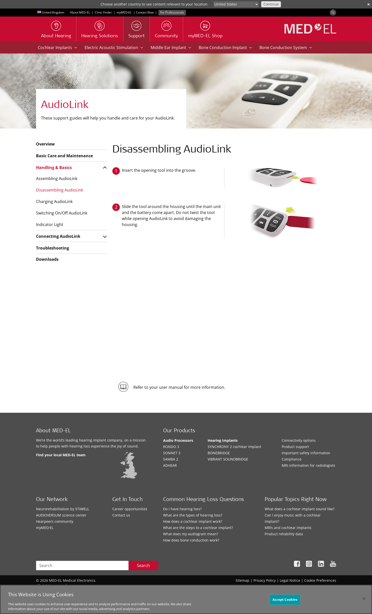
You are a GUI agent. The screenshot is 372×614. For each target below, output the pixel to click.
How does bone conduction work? (191, 540)
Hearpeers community (54, 521)
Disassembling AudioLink (59, 190)
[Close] (363, 598)
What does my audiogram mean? (190, 534)
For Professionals (172, 12)
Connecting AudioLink (58, 236)
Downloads (47, 259)
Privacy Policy (264, 580)
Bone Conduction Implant (225, 47)
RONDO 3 (171, 446)
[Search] (333, 12)
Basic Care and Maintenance (64, 155)
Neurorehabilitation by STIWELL (62, 508)
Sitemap (242, 580)
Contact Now (145, 12)
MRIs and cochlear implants (288, 527)
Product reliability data (284, 534)
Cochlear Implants (57, 47)
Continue (271, 4)
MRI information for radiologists (308, 465)
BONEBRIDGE (219, 452)
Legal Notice (290, 580)
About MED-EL (80, 12)
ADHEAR (170, 465)
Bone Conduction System (285, 47)
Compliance (291, 459)
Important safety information (306, 452)
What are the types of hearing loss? (192, 515)
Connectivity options (299, 440)
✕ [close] (368, 4)
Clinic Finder (103, 12)
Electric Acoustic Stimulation (114, 47)
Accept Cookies (284, 599)
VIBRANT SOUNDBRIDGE (228, 459)
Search (143, 565)
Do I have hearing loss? (182, 508)
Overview (45, 144)
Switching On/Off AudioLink (61, 213)
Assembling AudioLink (56, 178)
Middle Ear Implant (171, 47)
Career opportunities (129, 508)
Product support (295, 446)
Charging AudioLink (54, 201)
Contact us (121, 515)
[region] (186, 599)
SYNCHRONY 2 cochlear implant (234, 446)
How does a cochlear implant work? (192, 521)
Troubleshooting (52, 248)
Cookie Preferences (320, 580)
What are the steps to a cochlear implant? (198, 527)
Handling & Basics (54, 167)
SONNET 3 (171, 452)
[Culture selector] (236, 4)
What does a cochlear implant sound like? (299, 508)
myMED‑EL (124, 12)
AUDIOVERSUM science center (61, 515)
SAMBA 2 (170, 459)
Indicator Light (49, 224)
